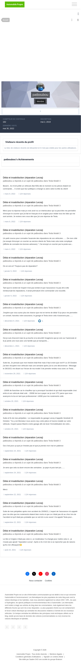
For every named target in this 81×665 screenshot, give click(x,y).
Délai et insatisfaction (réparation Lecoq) (23, 177)
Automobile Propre (23, 654)
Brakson (59, 659)
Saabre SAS (33, 659)
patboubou (7, 181)
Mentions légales (56, 654)
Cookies (48, 581)
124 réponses (24, 194)
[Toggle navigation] (74, 4)
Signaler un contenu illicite (53, 657)
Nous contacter (35, 581)
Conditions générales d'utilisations (28, 657)
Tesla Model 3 (54, 181)
